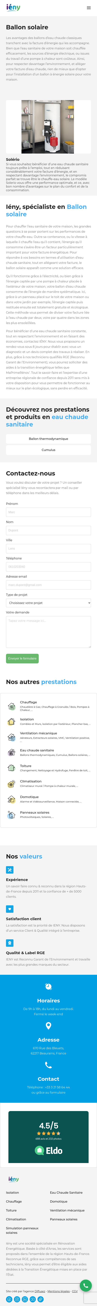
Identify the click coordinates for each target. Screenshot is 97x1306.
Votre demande (17, 612)
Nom (9, 522)
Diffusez (40, 1291)
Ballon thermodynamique (48, 439)
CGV (75, 1291)
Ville (9, 540)
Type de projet (16, 595)
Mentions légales (58, 1291)
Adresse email (16, 576)
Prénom (12, 504)
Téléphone (14, 558)
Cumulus (48, 450)
